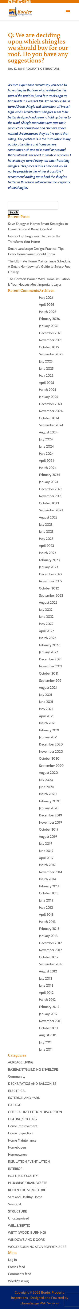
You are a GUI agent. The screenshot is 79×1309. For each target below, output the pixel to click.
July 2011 (45, 1042)
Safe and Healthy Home (25, 1197)
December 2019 (50, 815)
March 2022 (47, 638)
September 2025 (51, 354)
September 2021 (51, 681)
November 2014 (50, 872)
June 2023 (46, 532)
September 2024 (51, 425)
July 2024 (46, 439)
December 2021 (50, 659)
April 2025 (46, 383)
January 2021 (48, 737)
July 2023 (46, 525)
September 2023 (51, 510)
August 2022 (48, 602)
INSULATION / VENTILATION (29, 1162)
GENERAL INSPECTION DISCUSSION (35, 1112)
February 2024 (49, 475)
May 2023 (46, 539)
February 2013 (49, 929)
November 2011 (50, 1021)
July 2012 (45, 978)
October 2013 (49, 893)
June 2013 (46, 900)
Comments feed (19, 1274)
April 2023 (46, 546)
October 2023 (49, 503)
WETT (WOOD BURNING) (27, 1232)
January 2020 (49, 808)
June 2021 (46, 702)
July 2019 (45, 844)
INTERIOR (15, 1169)
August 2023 (48, 517)
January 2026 (48, 326)
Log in (12, 1260)
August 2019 (48, 837)
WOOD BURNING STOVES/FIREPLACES (37, 1247)
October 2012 (48, 957)
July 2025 (46, 361)
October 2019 (49, 829)
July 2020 (46, 780)
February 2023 (49, 560)
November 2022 (50, 581)
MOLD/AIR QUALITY (23, 1176)
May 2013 (46, 908)
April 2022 (46, 631)
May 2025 (46, 375)
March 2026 (47, 312)
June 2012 (46, 985)
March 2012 (47, 1000)
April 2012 (46, 993)
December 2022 (50, 574)
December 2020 (51, 744)
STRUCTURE (17, 1211)
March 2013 (47, 922)
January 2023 (48, 567)
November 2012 (50, 950)
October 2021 (48, 673)
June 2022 (46, 617)
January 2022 (48, 652)
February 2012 (49, 1007)
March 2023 (47, 553)
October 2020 (49, 758)
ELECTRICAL (17, 1091)
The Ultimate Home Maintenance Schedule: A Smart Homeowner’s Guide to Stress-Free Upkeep (39, 266)
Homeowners (17, 1155)
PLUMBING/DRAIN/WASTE (27, 1183)
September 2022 (51, 595)
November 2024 (51, 411)
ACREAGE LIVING (20, 1062)
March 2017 (47, 865)
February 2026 (49, 319)
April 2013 (46, 914)
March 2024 (47, 468)
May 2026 (46, 298)
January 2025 (48, 397)
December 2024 (51, 404)
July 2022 (45, 610)
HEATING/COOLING (22, 1119)
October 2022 (49, 588)
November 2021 (50, 666)
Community (16, 1076)
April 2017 (46, 858)
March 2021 (47, 723)
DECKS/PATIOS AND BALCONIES (32, 1084)
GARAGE (14, 1105)
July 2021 (45, 695)
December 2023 (50, 489)
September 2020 (51, 766)
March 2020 (48, 794)
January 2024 (48, 482)
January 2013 (48, 936)
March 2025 (47, 390)
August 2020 (48, 773)
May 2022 (46, 624)
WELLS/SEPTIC (19, 1225)
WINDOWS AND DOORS (26, 1240)
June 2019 (46, 851)
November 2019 (50, 822)
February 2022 (49, 645)
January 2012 (48, 1014)
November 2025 (51, 340)
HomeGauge (29, 1303)
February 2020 (49, 801)
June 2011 (46, 1049)
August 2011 (47, 1035)
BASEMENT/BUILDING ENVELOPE (33, 1069)
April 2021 (46, 716)
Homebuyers (17, 1147)
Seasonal (14, 1204)
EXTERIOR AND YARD (24, 1098)
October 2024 (49, 418)
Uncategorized (18, 1218)
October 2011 (48, 1028)
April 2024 (46, 461)
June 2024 (46, 446)
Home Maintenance (22, 1140)
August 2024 (48, 432)
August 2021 (48, 688)
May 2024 (46, 454)
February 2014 (49, 886)
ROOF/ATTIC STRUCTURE (42, 69)
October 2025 (49, 347)
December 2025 (50, 333)
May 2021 (46, 709)
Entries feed (16, 1267)
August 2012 (48, 971)
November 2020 (51, 752)
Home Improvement (22, 1126)
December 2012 (50, 943)
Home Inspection (20, 1133)
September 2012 (51, 964)
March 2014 (47, 879)
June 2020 (46, 787)
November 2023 (51, 496)
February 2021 (49, 730)
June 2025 (46, 369)
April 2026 (46, 305)
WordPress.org (18, 1281)
